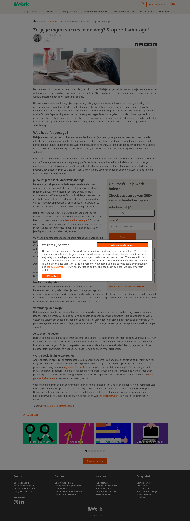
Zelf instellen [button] (51, 276)
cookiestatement (56, 266)
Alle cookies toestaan (122, 244)
